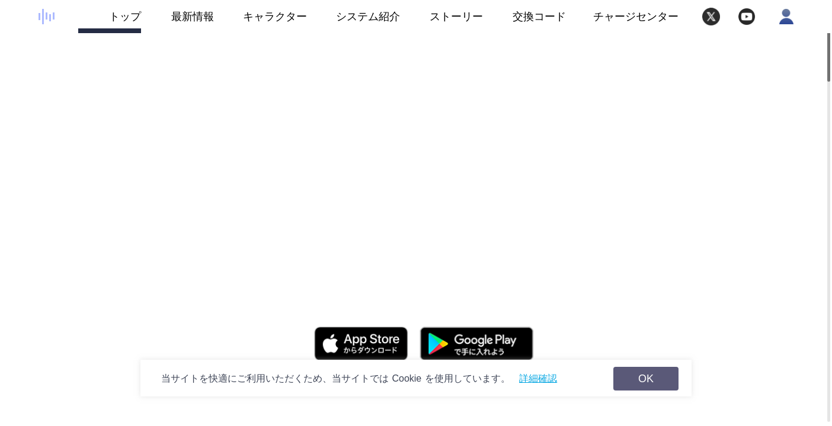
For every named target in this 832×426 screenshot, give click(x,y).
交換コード (539, 16)
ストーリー (441, 22)
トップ (109, 22)
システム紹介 (353, 22)
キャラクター (260, 22)
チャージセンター (636, 16)
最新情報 (177, 22)
